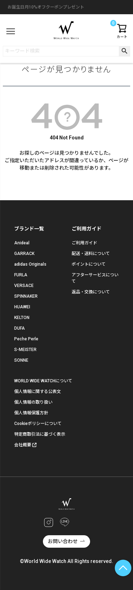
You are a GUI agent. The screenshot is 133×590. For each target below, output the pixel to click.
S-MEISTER (25, 349)
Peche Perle (26, 338)
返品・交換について (91, 291)
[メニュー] (10, 31)
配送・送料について (91, 253)
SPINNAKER (26, 296)
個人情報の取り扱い (33, 402)
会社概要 (22, 444)
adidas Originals (30, 264)
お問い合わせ (63, 541)
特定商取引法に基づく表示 (39, 434)
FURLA (20, 274)
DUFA (19, 328)
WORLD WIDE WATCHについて (43, 380)
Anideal (21, 242)
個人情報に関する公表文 (37, 391)
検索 (124, 51)
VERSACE (24, 285)
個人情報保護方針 (31, 412)
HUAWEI (22, 306)
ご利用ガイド (84, 242)
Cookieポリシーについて (38, 423)
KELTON (21, 317)
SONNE (21, 360)
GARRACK (24, 253)
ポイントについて (89, 264)
